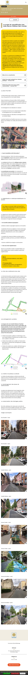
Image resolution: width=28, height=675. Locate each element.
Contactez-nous (15, 664)
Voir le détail (13, 16)
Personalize (22, 673)
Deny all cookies (15, 673)
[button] (14, 138)
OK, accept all (7, 673)
